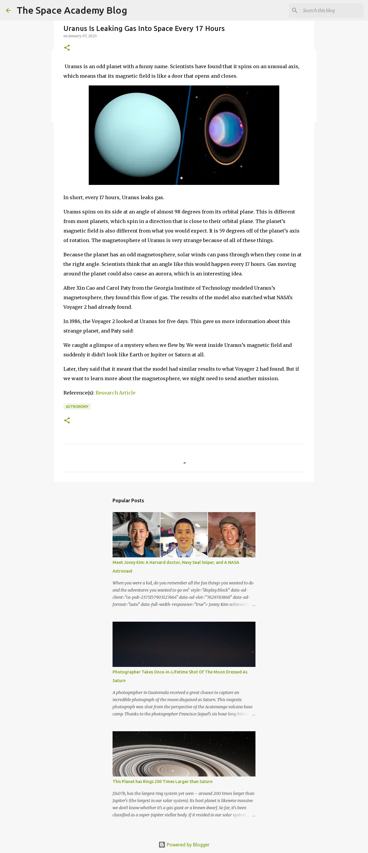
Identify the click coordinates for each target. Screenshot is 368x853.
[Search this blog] (332, 10)
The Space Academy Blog (72, 10)
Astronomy (77, 406)
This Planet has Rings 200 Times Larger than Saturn (163, 781)
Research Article (115, 393)
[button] (67, 48)
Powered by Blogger (184, 844)
